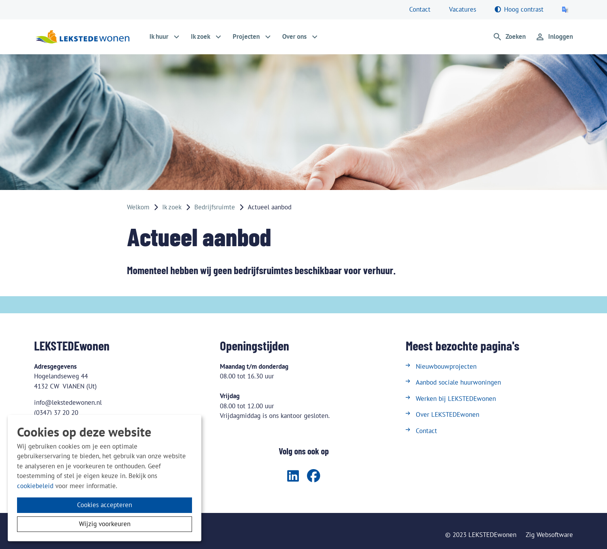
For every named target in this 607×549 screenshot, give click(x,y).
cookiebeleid (35, 486)
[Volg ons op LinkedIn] (293, 476)
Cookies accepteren (104, 505)
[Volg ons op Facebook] (313, 476)
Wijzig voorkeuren (104, 524)
